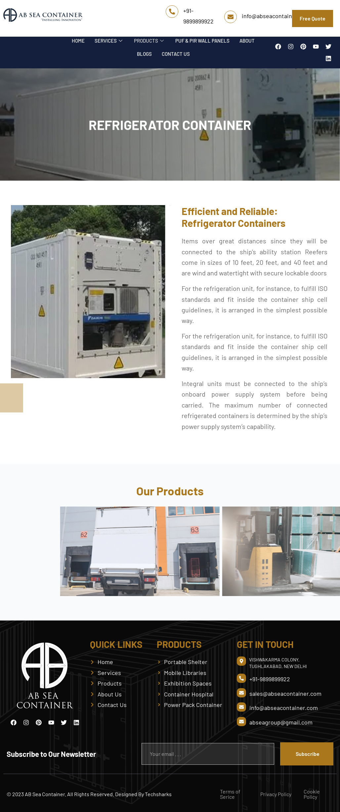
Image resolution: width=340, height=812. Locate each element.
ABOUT (247, 41)
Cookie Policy (312, 794)
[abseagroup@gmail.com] (241, 721)
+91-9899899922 (269, 679)
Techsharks (158, 794)
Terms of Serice (230, 794)
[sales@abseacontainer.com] (241, 692)
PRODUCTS (149, 41)
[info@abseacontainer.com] (230, 17)
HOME (78, 41)
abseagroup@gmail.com (281, 722)
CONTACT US (176, 54)
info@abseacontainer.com (276, 15)
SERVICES (109, 41)
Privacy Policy (275, 794)
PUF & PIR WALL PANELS (202, 41)
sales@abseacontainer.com (285, 693)
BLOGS (144, 54)
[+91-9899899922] (172, 11)
